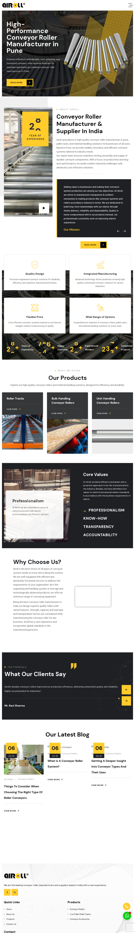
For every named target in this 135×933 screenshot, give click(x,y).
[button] (118, 231)
